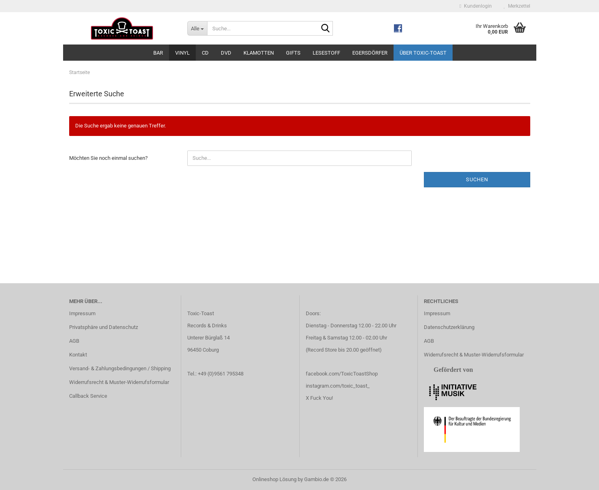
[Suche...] (197, 28)
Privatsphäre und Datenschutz (103, 327)
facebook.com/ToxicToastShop (342, 374)
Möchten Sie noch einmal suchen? (108, 158)
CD (205, 53)
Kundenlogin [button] (475, 6)
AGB (74, 341)
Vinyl (182, 53)
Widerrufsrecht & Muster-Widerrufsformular (119, 382)
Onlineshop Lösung (274, 479)
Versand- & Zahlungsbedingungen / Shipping (120, 368)
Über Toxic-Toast (423, 53)
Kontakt (78, 355)
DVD (226, 53)
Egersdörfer (369, 53)
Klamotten (258, 53)
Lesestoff (326, 53)
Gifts (293, 53)
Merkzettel (517, 6)
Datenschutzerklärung (449, 327)
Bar (158, 53)
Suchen (477, 179)
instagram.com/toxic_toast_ (338, 386)
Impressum (82, 313)
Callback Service (88, 396)
